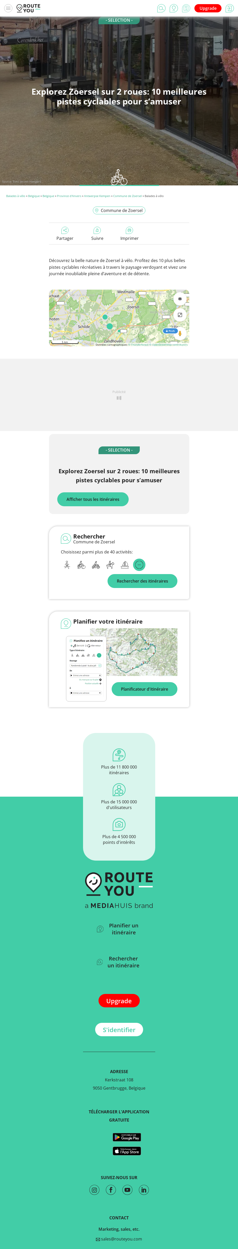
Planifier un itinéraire (118, 929)
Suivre (97, 234)
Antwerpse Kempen (97, 196)
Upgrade (208, 8)
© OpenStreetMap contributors (168, 344)
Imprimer (129, 234)
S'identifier (119, 1029)
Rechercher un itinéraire (118, 962)
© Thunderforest (138, 344)
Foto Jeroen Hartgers (27, 181)
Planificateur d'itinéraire (144, 689)
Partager (64, 234)
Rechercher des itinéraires (142, 581)
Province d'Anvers (69, 196)
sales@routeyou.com (119, 1239)
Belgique (34, 196)
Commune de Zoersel (127, 196)
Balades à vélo (15, 196)
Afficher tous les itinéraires (93, 499)
